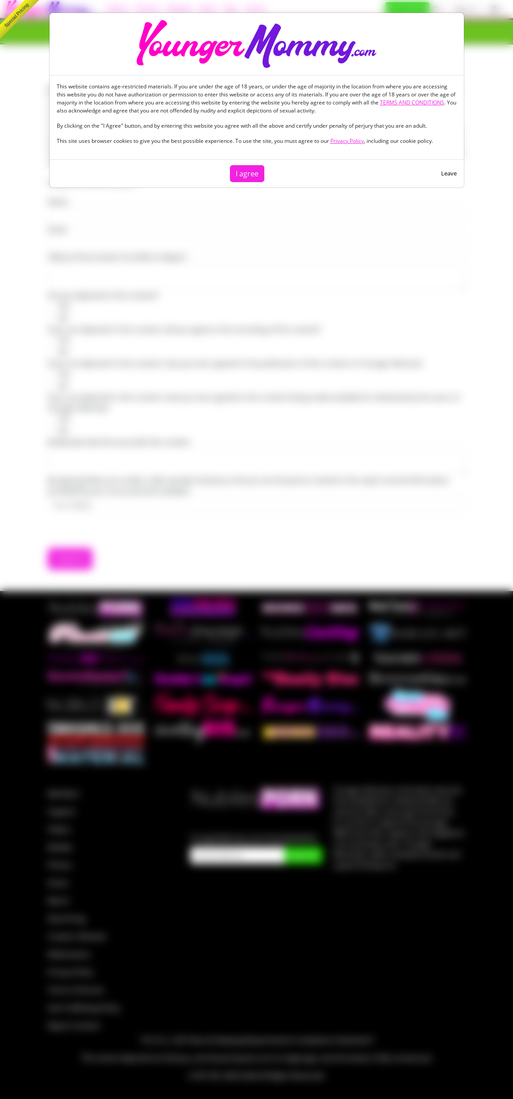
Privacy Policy (347, 141)
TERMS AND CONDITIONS (412, 102)
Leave (449, 173)
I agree (247, 174)
